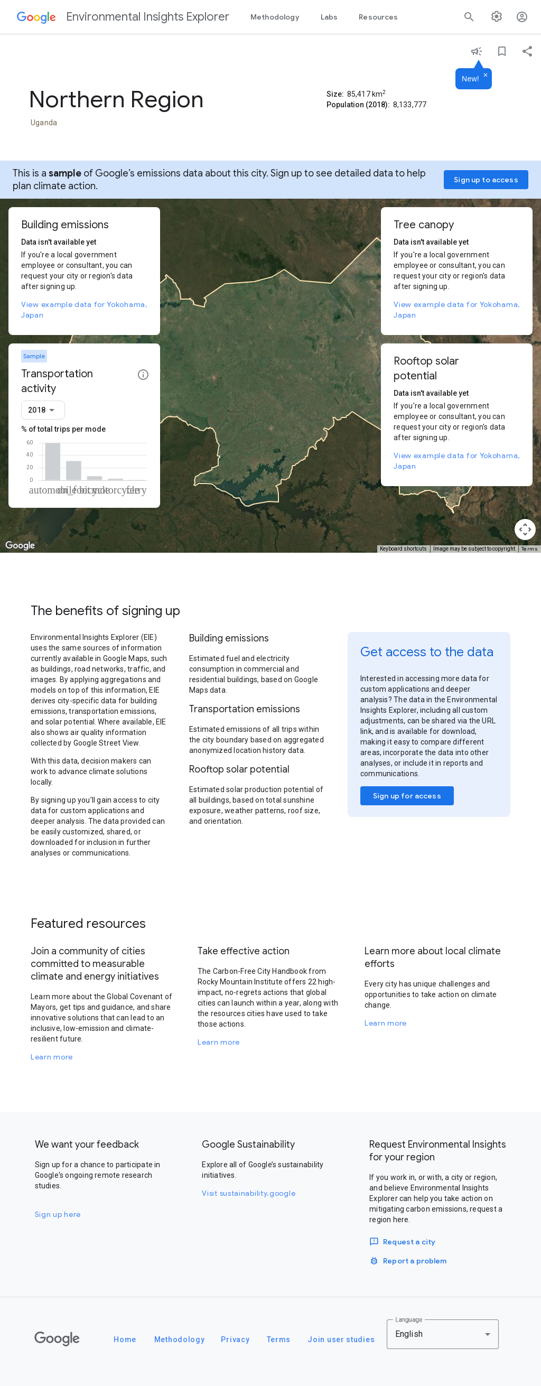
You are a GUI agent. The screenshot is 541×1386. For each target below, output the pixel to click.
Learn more (52, 1057)
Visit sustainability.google (248, 1193)
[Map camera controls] (525, 529)
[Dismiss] (485, 75)
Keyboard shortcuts (403, 549)
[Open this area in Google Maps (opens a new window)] (20, 546)
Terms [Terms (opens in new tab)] (529, 548)
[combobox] (43, 410)
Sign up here (58, 1214)
